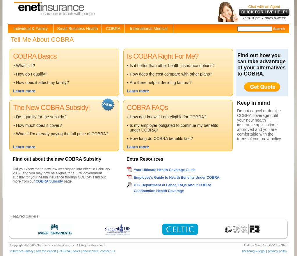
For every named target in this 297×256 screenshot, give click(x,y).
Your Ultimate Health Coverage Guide (165, 170)
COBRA (113, 28)
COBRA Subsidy (49, 181)
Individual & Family (30, 28)
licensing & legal (253, 251)
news (76, 251)
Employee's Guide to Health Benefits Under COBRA (176, 178)
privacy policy (277, 251)
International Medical (149, 28)
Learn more (24, 91)
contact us (107, 251)
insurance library (21, 251)
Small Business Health (77, 28)
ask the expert (46, 251)
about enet (90, 251)
